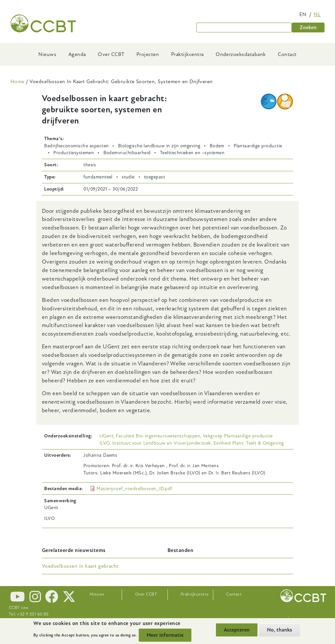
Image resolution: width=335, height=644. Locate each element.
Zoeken (308, 27)
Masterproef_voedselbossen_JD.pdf (134, 488)
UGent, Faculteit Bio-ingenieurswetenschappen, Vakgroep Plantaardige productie (186, 436)
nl (317, 14)
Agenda (77, 54)
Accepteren (237, 630)
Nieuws (47, 54)
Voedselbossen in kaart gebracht (80, 566)
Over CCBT (111, 54)
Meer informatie (165, 635)
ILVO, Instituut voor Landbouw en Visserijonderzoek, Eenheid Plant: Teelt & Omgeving (191, 443)
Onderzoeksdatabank (241, 54)
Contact (287, 54)
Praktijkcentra (187, 54)
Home (17, 81)
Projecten (147, 54)
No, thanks (279, 630)
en (303, 14)
